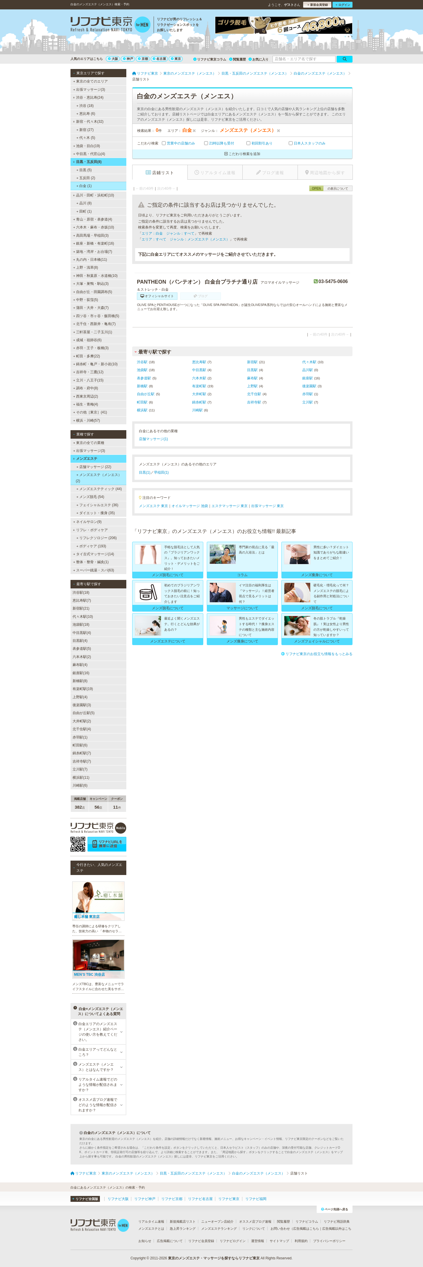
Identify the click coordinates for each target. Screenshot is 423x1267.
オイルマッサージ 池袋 (190, 506)
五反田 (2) (85, 178)
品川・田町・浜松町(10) (93, 195)
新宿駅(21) (81, 608)
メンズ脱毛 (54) (90, 497)
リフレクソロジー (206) (96, 538)
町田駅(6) (80, 745)
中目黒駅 (199, 370)
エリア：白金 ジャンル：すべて (168, 233)
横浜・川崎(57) (86, 420)
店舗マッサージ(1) (153, 439)
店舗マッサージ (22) (93, 467)
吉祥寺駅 (254, 402)
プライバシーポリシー (329, 1241)
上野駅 (252, 386)
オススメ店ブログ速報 (255, 1221)
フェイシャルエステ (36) (97, 505)
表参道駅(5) (82, 649)
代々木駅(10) (83, 617)
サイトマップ (279, 1241)
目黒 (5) (84, 170)
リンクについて (253, 1228)
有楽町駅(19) (83, 689)
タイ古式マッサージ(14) (93, 554)
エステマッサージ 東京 (230, 506)
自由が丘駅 (146, 394)
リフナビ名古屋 (200, 1199)
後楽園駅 (309, 386)
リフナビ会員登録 (201, 1241)
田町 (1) (84, 211)
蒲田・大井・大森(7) (91, 308)
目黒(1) (144, 472)
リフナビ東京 (228, 1199)
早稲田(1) (161, 472)
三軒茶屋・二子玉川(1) (92, 332)
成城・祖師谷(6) (87, 340)
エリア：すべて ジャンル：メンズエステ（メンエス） (186, 239)
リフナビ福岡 (255, 1199)
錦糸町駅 (199, 402)
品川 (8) (84, 203)
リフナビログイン (233, 1241)
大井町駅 (199, 394)
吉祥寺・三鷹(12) (88, 372)
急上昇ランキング (183, 1228)
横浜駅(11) (81, 777)
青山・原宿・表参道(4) (92, 219)
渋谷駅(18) (81, 592)
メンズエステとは (151, 1228)
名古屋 (159, 58)
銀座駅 (307, 378)
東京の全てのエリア (90, 81)
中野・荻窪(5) (85, 300)
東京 (176, 58)
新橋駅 (142, 386)
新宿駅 (252, 362)
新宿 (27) (85, 130)
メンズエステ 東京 (153, 506)
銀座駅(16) (81, 673)
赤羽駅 (307, 394)
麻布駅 (252, 378)
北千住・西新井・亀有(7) (94, 324)
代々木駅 (309, 362)
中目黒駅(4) (82, 633)
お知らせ (144, 1241)
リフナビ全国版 (85, 1199)
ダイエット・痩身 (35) (95, 513)
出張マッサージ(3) (89, 90)
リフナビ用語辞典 (337, 1221)
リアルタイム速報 (151, 1221)
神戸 (128, 58)
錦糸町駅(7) (82, 753)
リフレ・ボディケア (90, 530)
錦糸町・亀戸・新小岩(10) (95, 364)
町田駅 (142, 402)
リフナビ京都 (171, 1199)
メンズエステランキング (219, 1228)
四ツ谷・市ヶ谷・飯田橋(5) (96, 316)
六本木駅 (199, 378)
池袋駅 (142, 370)
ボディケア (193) (91, 546)
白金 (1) (84, 186)
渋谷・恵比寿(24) (88, 97)
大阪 (113, 58)
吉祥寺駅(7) (82, 761)
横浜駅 (142, 410)
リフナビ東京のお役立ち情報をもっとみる (316, 654)
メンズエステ (85, 459)
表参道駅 (144, 378)
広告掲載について (170, 1241)
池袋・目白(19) (86, 146)
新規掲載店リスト (183, 1221)
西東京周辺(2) (85, 396)
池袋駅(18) (81, 624)
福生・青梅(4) (85, 404)
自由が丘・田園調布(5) (92, 292)
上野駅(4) (80, 697)
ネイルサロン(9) (87, 522)
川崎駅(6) (80, 785)
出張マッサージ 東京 (267, 506)
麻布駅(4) (80, 665)
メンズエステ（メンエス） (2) (99, 478)
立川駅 (307, 402)
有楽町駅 (199, 386)
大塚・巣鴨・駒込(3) (91, 284)
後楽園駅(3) (82, 705)
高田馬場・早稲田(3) (91, 235)
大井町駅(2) (82, 721)
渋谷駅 (142, 362)
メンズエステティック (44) (99, 489)
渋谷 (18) (85, 106)
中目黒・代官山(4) (89, 154)
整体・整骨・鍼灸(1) (91, 562)
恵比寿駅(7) (82, 600)
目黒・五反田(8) (87, 162)
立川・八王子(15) (88, 380)
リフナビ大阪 (118, 1199)
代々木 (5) (85, 138)
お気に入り (258, 59)
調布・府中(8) (85, 388)
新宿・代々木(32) (88, 122)
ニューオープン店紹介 (217, 1221)
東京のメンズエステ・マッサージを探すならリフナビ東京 (214, 1258)
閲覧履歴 (237, 59)
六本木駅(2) (82, 657)
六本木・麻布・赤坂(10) (93, 227)
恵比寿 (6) (85, 114)
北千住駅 (254, 394)
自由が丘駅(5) (84, 713)
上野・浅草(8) (85, 267)
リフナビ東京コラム (209, 59)
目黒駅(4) (80, 641)
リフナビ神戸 (144, 1199)
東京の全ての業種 (88, 443)
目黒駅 (252, 370)
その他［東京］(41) (90, 412)
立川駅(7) (80, 769)
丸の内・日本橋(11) (90, 260)
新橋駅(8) (80, 681)
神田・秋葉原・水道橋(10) (95, 276)
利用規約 (301, 1241)
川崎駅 (197, 410)
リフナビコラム (307, 1221)
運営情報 (257, 1241)
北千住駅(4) (82, 729)
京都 (143, 58)
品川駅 (307, 370)
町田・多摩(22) (86, 356)
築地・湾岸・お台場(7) (92, 252)
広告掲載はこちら (306, 1228)
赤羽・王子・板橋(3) (91, 348)
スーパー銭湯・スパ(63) (93, 570)
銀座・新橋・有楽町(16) (93, 243)
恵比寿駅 (199, 362)
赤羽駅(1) (80, 737)
